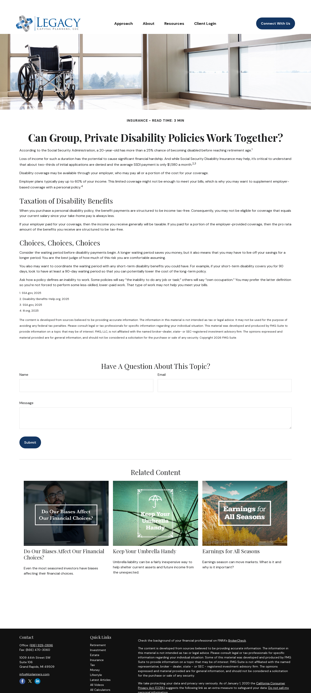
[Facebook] (22, 668)
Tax (92, 652)
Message (26, 390)
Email (162, 361)
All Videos (97, 672)
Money (95, 657)
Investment (98, 637)
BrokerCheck (237, 627)
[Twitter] (30, 668)
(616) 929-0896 (41, 632)
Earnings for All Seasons (231, 538)
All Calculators (100, 677)
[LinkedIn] (37, 668)
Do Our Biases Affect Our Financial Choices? (64, 541)
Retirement (98, 632)
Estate (94, 642)
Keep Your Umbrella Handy (144, 538)
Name (23, 361)
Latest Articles (100, 667)
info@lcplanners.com (34, 661)
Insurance (97, 647)
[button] (124, 10)
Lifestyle (96, 662)
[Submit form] (30, 429)
